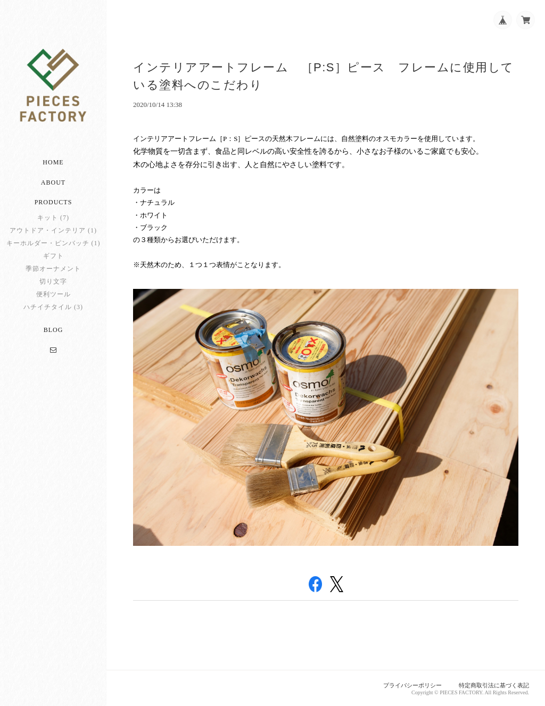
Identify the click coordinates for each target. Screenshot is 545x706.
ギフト (53, 256)
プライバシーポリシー (412, 685)
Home (53, 162)
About (53, 182)
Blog (53, 330)
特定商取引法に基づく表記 (494, 685)
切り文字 (53, 281)
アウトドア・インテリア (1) (53, 230)
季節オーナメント (53, 268)
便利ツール (53, 294)
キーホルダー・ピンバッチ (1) (53, 243)
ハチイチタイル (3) (53, 307)
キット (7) (53, 217)
